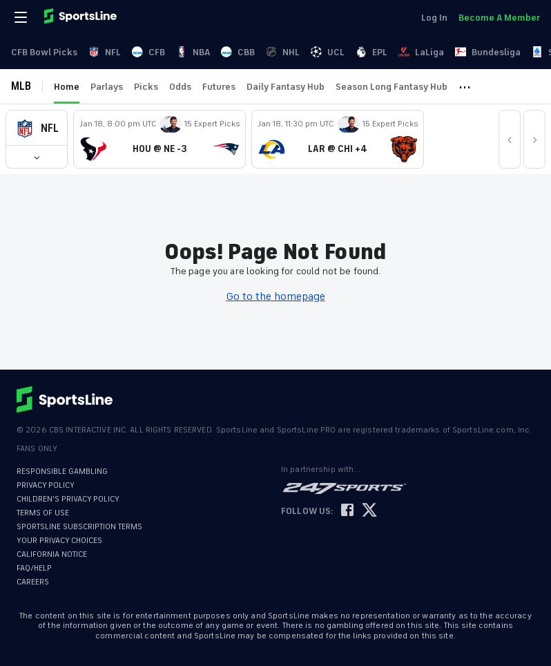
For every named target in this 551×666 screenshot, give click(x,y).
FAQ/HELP (34, 568)
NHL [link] (283, 52)
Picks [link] (146, 87)
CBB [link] (238, 52)
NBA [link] (193, 52)
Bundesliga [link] (488, 52)
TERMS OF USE (43, 513)
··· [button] (464, 86)
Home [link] (66, 87)
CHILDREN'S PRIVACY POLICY (68, 499)
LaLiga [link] (421, 52)
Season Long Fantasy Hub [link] (391, 87)
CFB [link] (148, 52)
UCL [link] (328, 52)
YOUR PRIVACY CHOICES (59, 540)
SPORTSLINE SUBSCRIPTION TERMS (79, 527)
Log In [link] (434, 17)
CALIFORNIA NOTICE (52, 554)
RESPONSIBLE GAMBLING (62, 471)
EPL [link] (371, 52)
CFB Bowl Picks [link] (44, 52)
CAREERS (33, 582)
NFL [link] (104, 52)
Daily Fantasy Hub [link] (285, 87)
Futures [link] (218, 87)
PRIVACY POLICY (46, 485)
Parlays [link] (106, 87)
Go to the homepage (275, 296)
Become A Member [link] (499, 17)
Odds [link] (180, 87)
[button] (37, 128)
